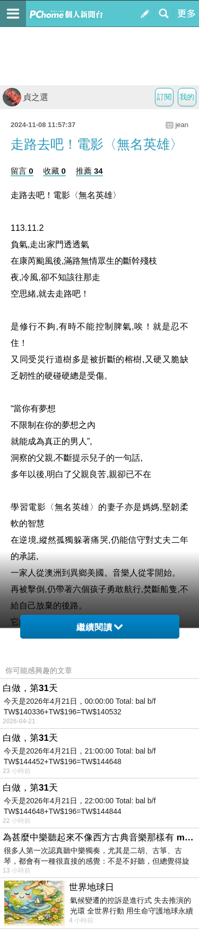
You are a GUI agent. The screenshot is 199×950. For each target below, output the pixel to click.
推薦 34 (89, 170)
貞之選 (25, 97)
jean (181, 125)
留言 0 (22, 170)
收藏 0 (54, 170)
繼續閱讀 (99, 627)
